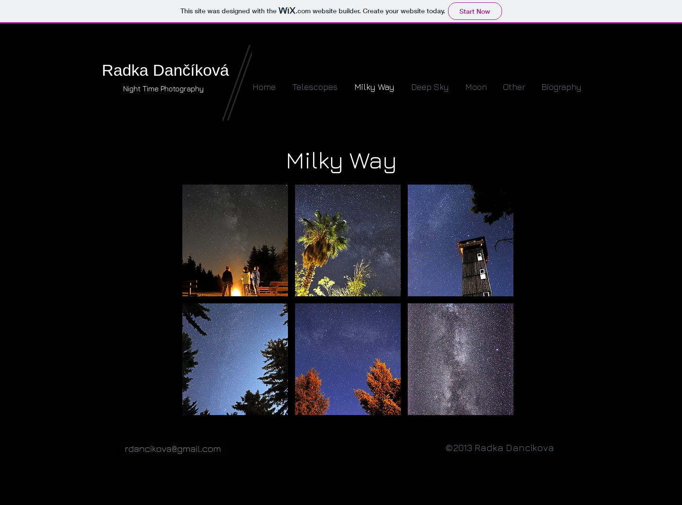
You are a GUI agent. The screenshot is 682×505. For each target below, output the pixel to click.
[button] (235, 240)
